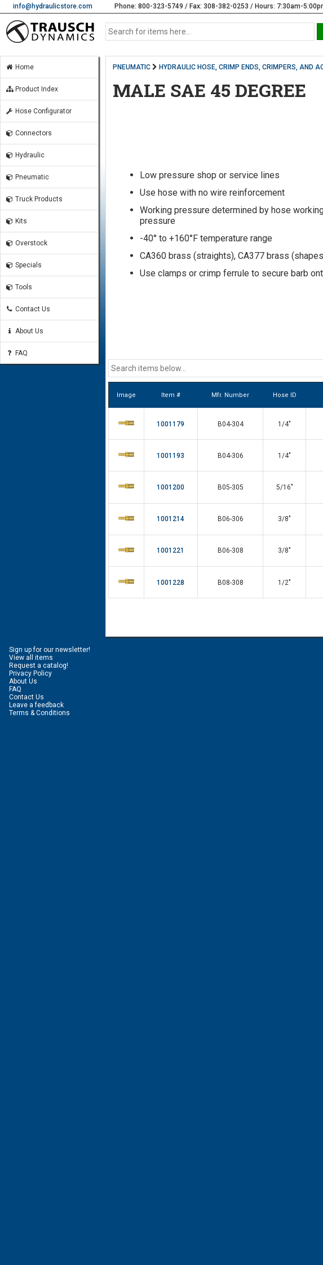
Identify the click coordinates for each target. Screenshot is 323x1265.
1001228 (170, 583)
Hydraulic (25, 155)
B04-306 (231, 456)
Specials (23, 265)
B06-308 (231, 550)
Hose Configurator (38, 111)
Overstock (26, 243)
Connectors (28, 133)
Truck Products (34, 199)
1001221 (170, 550)
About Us (24, 331)
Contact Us (27, 309)
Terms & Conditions (39, 713)
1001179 (170, 424)
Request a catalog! (38, 665)
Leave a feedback (36, 705)
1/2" (284, 583)
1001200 (170, 487)
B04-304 (231, 424)
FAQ (16, 353)
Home (19, 67)
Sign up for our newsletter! (49, 650)
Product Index (31, 89)
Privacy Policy (30, 673)
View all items (31, 658)
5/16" (284, 487)
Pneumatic (27, 177)
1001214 (170, 519)
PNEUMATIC (132, 67)
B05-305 (231, 487)
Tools (18, 287)
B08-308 (231, 583)
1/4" (284, 424)
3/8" (284, 519)
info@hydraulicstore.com (52, 6)
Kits (16, 221)
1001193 (170, 456)
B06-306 (231, 519)
